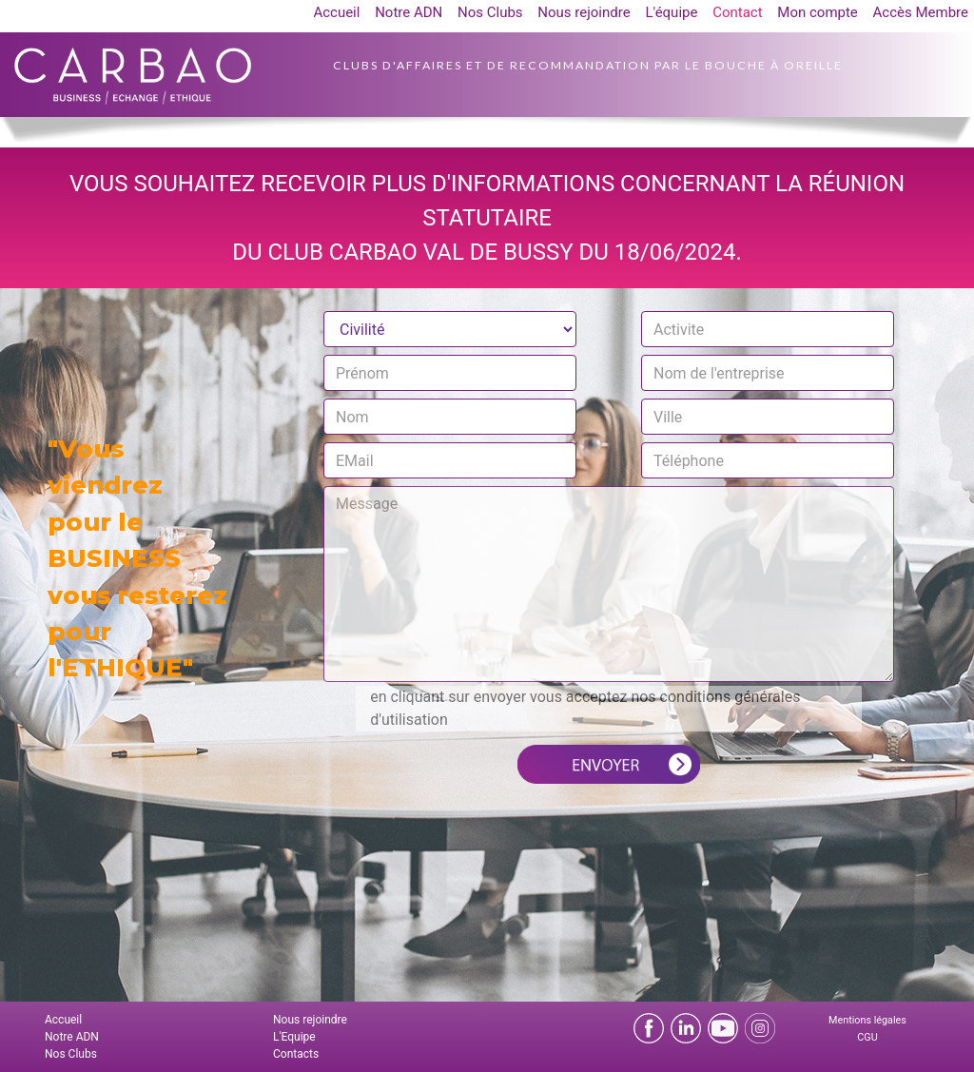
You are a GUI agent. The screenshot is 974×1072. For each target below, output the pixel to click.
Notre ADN (408, 12)
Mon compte (817, 12)
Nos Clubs (490, 12)
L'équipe (671, 12)
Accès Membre (920, 12)
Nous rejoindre (583, 12)
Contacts (296, 1054)
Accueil (336, 12)
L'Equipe (294, 1036)
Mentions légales (867, 1020)
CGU (867, 1037)
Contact (737, 12)
